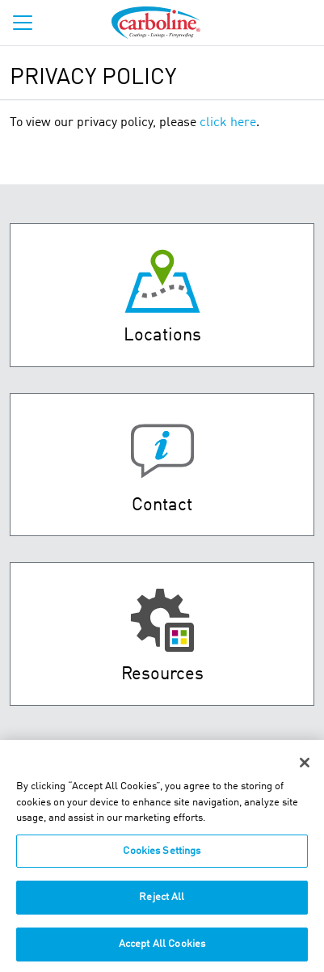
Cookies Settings (161, 858)
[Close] (304, 770)
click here (228, 122)
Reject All (161, 904)
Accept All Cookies (162, 951)
